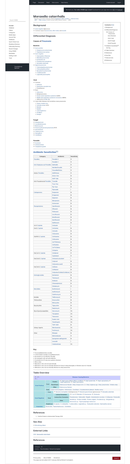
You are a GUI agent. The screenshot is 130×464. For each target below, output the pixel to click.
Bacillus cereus (99, 389)
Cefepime (55, 250)
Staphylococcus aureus (43, 52)
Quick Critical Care (14, 42)
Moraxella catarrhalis (42, 63)
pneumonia (49, 30)
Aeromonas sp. (74, 401)
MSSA (71, 381)
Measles (39, 107)
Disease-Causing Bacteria (80, 377)
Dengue (39, 114)
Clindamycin (55, 286)
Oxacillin (59, 167)
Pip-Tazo (55, 187)
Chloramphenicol (57, 283)
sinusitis (64, 30)
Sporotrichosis (39, 129)
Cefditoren (66, 272)
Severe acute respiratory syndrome (46, 96)
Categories (12, 32)
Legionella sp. (82, 404)
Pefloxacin (55, 211)
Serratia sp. (73, 399)
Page (34, 2)
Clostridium (76, 389)
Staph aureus (65, 381)
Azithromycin (56, 292)
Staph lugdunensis (65, 382)
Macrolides (37, 289)
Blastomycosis (39, 126)
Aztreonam (55, 203)
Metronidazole (56, 336)
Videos (11, 30)
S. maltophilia (64, 404)
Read (48, 2)
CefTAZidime (56, 247)
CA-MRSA (80, 381)
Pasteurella (117, 397)
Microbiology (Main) (40, 425)
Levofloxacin (56, 214)
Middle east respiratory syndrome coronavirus (49, 97)
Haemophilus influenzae (43, 56)
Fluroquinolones (38, 206)
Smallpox (39, 112)
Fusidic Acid (55, 319)
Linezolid (54, 341)
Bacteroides (49, 406)
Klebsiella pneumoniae (43, 58)
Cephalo (39, 225)
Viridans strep (114, 384)
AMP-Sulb (55, 178)
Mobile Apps (12, 35)
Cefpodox (55, 272)
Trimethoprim (56, 322)
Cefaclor (54, 258)
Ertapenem (55, 195)
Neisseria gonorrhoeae (86, 392)
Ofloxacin (55, 209)
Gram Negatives (39, 398)
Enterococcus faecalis (66, 384)
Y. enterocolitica (73, 404)
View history (64, 2)
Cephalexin (55, 256)
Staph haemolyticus (78, 382)
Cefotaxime (55, 236)
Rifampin (54, 333)
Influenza (39, 84)
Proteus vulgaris (91, 399)
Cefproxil (54, 261)
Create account (110, 2)
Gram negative (39, 29)
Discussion (41, 2)
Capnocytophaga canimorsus (87, 401)
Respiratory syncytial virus (44, 86)
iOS (114, 9)
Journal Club (12, 37)
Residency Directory (14, 44)
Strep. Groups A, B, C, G (79, 384)
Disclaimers (57, 458)
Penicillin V (55, 162)
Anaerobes (39, 406)
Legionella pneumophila (43, 74)
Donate (116, 458)
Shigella (88, 397)
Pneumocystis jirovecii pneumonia (44, 127)
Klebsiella (79, 394)
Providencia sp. (101, 399)
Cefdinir (60, 272)
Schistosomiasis (39, 144)
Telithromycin (56, 297)
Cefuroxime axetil (57, 264)
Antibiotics (12, 39)
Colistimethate (56, 344)
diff (36, 20)
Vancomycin (55, 311)
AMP (53, 173)
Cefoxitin (55, 231)
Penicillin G (55, 159)
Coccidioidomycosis (40, 124)
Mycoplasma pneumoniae (44, 71)
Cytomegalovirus (41, 110)
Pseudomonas (74, 397)
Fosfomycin (55, 330)
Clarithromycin (56, 294)
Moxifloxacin (56, 217)
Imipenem (55, 198)
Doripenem (55, 192)
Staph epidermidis (90, 381)
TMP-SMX (55, 325)
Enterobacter (87, 394)
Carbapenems (38, 192)
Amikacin (55, 280)
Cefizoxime (55, 239)
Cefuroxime (55, 233)
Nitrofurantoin (56, 327)
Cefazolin (55, 225)
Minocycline (55, 302)
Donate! (11, 25)
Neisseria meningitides (62, 392)
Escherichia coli (41, 59)
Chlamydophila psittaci (43, 69)
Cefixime (54, 267)
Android (120, 9)
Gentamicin (55, 275)
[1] (57, 151)
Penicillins (37, 159)
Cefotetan (55, 228)
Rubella (39, 109)
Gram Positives (39, 385)
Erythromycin (56, 289)
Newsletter (12, 53)
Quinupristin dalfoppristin (59, 338)
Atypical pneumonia (40, 65)
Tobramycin (55, 278)
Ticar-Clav (55, 184)
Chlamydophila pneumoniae (44, 67)
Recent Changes (13, 49)
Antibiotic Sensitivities (44, 152)
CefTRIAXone (56, 242)
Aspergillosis (38, 133)
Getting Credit (13, 55)
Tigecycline (55, 305)
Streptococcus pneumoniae (44, 50)
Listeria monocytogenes (57, 389)
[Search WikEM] (17, 20)
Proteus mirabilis (81, 399)
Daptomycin (55, 308)
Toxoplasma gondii (40, 146)
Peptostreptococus (58, 406)
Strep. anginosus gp (92, 384)
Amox (57, 173)
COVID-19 (46, 99)
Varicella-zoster (41, 105)
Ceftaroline (55, 245)
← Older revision (41, 20)
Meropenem (55, 200)
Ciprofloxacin (56, 206)
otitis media (55, 30)
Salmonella (82, 397)
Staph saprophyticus (103, 381)
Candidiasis (38, 135)
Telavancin (55, 316)
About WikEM (47, 458)
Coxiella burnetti (41, 72)
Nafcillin (54, 167)
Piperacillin (55, 189)
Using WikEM (12, 51)
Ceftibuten (55, 269)
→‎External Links (74, 18)
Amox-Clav (55, 176)
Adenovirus (40, 92)
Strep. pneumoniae (103, 384)
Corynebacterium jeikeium (87, 389)
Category (37, 446)
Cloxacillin (55, 170)
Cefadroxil (55, 253)
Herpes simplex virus (42, 103)
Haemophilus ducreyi (105, 404)
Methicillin (55, 165)
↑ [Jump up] (37, 416)
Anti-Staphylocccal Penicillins (42, 165)
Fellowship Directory (14, 46)
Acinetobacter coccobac (98, 397)
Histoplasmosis (39, 122)
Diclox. (60, 170)
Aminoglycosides (39, 275)
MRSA (75, 381)
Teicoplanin (55, 314)
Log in (119, 2)
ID (41, 446)
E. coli (73, 394)
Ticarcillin (55, 181)
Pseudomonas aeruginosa (44, 61)
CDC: (41, 434)
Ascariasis (38, 143)
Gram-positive (39, 48)
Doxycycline (55, 300)
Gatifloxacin (55, 222)
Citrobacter (97, 394)
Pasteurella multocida (93, 404)
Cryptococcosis (39, 131)
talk (63, 18)
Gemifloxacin (56, 220)
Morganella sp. (110, 399)
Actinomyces (68, 389)
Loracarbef (61, 258)
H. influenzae (109, 397)
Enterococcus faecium (66, 387)
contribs (67, 18)
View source (55, 2)
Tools (10, 58)
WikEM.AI (11, 28)
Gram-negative (39, 54)
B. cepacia (57, 404)
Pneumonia (46, 41)
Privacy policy (37, 458)
